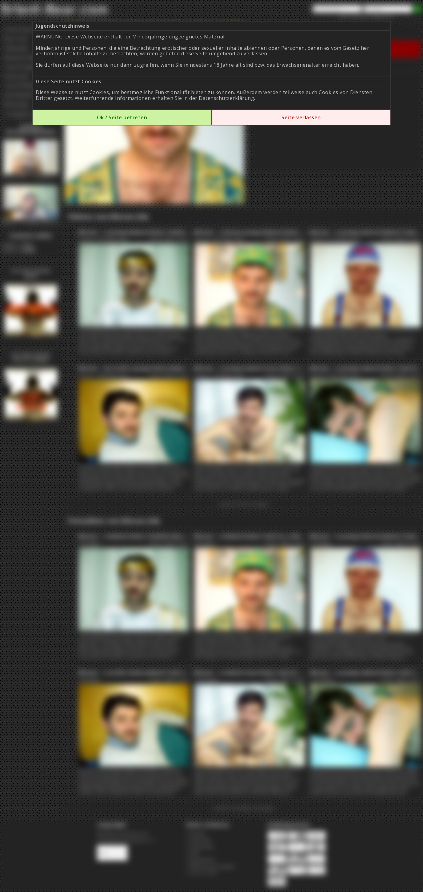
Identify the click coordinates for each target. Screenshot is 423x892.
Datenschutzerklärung (226, 98)
